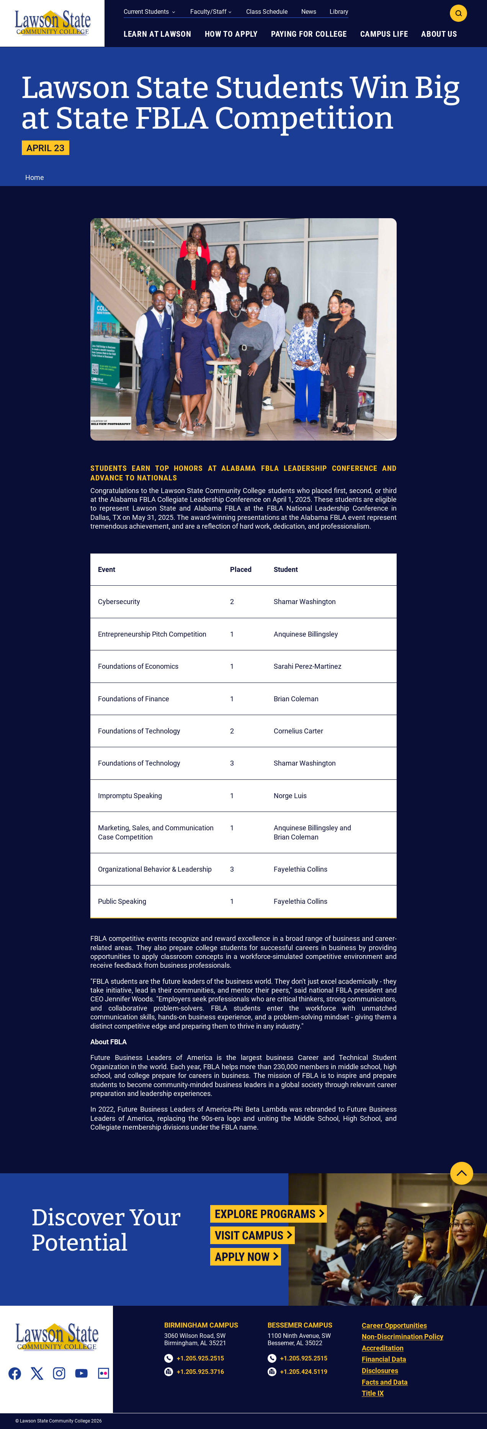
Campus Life (384, 34)
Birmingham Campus (201, 1325)
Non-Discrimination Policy (402, 1337)
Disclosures (380, 1371)
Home (34, 177)
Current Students (147, 11)
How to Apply (231, 34)
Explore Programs (265, 1214)
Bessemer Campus (300, 1325)
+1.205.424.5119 (303, 1371)
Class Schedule (267, 11)
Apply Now (242, 1257)
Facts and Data (385, 1382)
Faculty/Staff (208, 11)
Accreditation (383, 1348)
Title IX (373, 1393)
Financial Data (384, 1359)
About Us (439, 34)
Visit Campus (249, 1235)
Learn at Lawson (157, 34)
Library (339, 11)
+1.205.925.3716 (200, 1371)
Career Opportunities (394, 1325)
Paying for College (309, 34)
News (308, 11)
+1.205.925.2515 (200, 1358)
